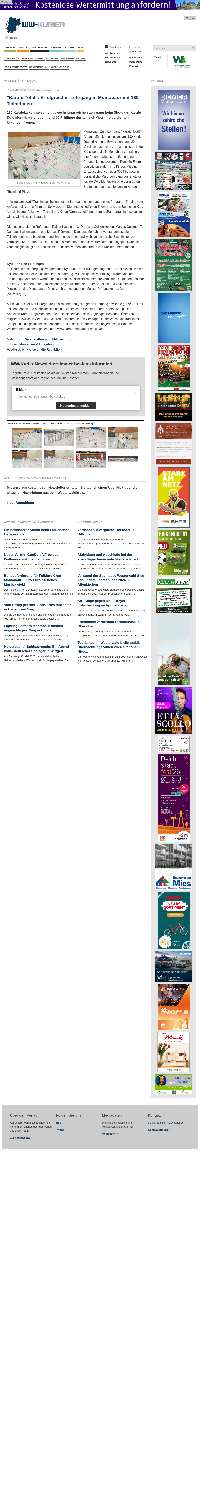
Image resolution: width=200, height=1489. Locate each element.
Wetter (80, 58)
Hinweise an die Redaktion (42, 349)
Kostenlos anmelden (75, 405)
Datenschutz (136, 57)
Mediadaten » (110, 1133)
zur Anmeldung (22, 503)
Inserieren (134, 47)
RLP (80, 47)
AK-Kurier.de (112, 53)
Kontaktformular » (159, 1129)
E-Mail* (21, 389)
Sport (69, 339)
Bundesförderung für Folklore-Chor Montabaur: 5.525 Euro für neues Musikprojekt (32, 580)
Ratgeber (52, 58)
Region (10, 47)
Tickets (158, 57)
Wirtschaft (39, 47)
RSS (58, 1122)
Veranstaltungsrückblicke (44, 339)
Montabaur (29, 80)
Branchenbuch (38, 67)
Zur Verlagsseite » (21, 1137)
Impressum (135, 62)
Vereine (56, 47)
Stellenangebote (16, 67)
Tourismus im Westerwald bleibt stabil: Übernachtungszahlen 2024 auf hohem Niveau (109, 647)
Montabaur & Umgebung (37, 344)
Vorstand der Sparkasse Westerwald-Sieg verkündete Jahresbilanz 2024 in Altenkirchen (111, 580)
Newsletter (111, 62)
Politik (23, 47)
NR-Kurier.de (112, 57)
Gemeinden (67, 58)
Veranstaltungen (33, 58)
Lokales (12, 58)
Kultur (69, 47)
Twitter (60, 1129)
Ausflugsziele (59, 67)
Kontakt (133, 66)
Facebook (115, 47)
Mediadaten (135, 51)
